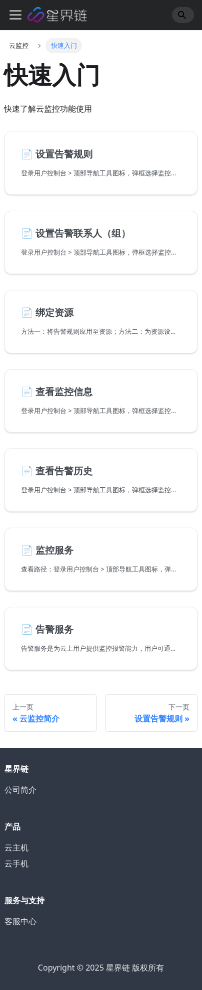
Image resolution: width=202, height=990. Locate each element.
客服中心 (20, 921)
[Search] (183, 15)
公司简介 (20, 789)
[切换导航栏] (15, 14)
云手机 (16, 863)
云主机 (16, 847)
